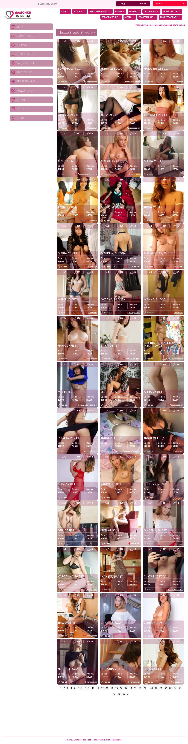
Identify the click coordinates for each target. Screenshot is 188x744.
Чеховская (135, 543)
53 (170, 688)
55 (180, 688)
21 (145, 688)
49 (151, 688)
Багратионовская (175, 590)
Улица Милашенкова (174, 359)
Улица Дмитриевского (87, 174)
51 (161, 688)
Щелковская (91, 590)
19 (135, 688)
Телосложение (111, 17)
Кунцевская (92, 128)
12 (102, 688)
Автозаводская (133, 128)
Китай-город (134, 174)
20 (140, 688)
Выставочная (91, 682)
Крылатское (91, 266)
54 (175, 688)
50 (156, 688)
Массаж (158, 25)
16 (121, 688)
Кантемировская (89, 82)
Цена (65, 11)
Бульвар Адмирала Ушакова (128, 451)
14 (112, 688)
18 (131, 688)
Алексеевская (177, 682)
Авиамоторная (176, 266)
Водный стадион (133, 359)
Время (120, 11)
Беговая (179, 82)
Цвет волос (151, 11)
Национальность (100, 11)
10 (93, 688)
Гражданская (134, 313)
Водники (93, 220)
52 (165, 688)
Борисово (179, 220)
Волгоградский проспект (86, 405)
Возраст (80, 11)
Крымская (178, 451)
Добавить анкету (47, 4)
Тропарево (178, 313)
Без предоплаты (170, 17)
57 (119, 694)
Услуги (134, 11)
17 (126, 688)
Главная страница (143, 25)
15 (116, 688)
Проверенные (147, 17)
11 (98, 688)
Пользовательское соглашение (107, 740)
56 (114, 694)
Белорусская (91, 636)
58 (123, 694)
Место (130, 17)
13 (107, 688)
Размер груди (172, 11)
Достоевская (134, 266)
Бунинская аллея (132, 82)
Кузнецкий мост (90, 451)
